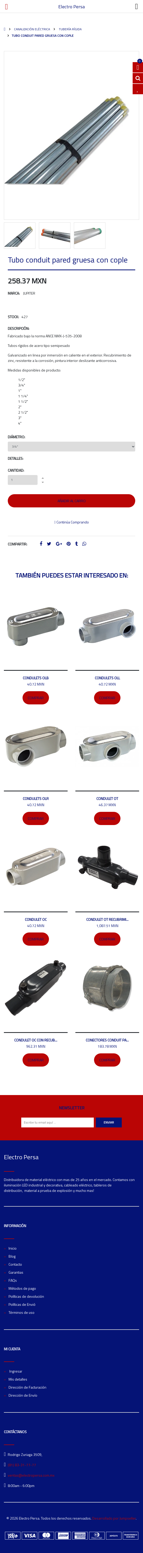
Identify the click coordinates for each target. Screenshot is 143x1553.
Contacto (15, 1264)
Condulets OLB (36, 678)
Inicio (13, 1248)
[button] (11, 150)
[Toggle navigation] (136, 6)
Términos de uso (21, 1312)
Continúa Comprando (71, 522)
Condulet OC (36, 919)
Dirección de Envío (23, 1395)
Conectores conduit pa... (107, 1040)
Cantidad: (16, 470)
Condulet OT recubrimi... (107, 919)
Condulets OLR (36, 798)
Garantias (16, 1272)
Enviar (109, 1122)
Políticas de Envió (22, 1304)
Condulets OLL (107, 678)
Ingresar (15, 1371)
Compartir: (17, 544)
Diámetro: (16, 437)
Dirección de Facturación (27, 1387)
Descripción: (18, 328)
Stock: (13, 316)
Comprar (36, 698)
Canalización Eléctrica (31, 29)
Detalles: (15, 458)
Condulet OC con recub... (35, 1040)
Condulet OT (107, 798)
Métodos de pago (22, 1288)
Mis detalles (18, 1379)
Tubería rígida (70, 29)
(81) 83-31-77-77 (22, 1465)
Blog (12, 1256)
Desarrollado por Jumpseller (114, 1518)
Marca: (14, 293)
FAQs (13, 1280)
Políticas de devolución (26, 1296)
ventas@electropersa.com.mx (31, 1475)
